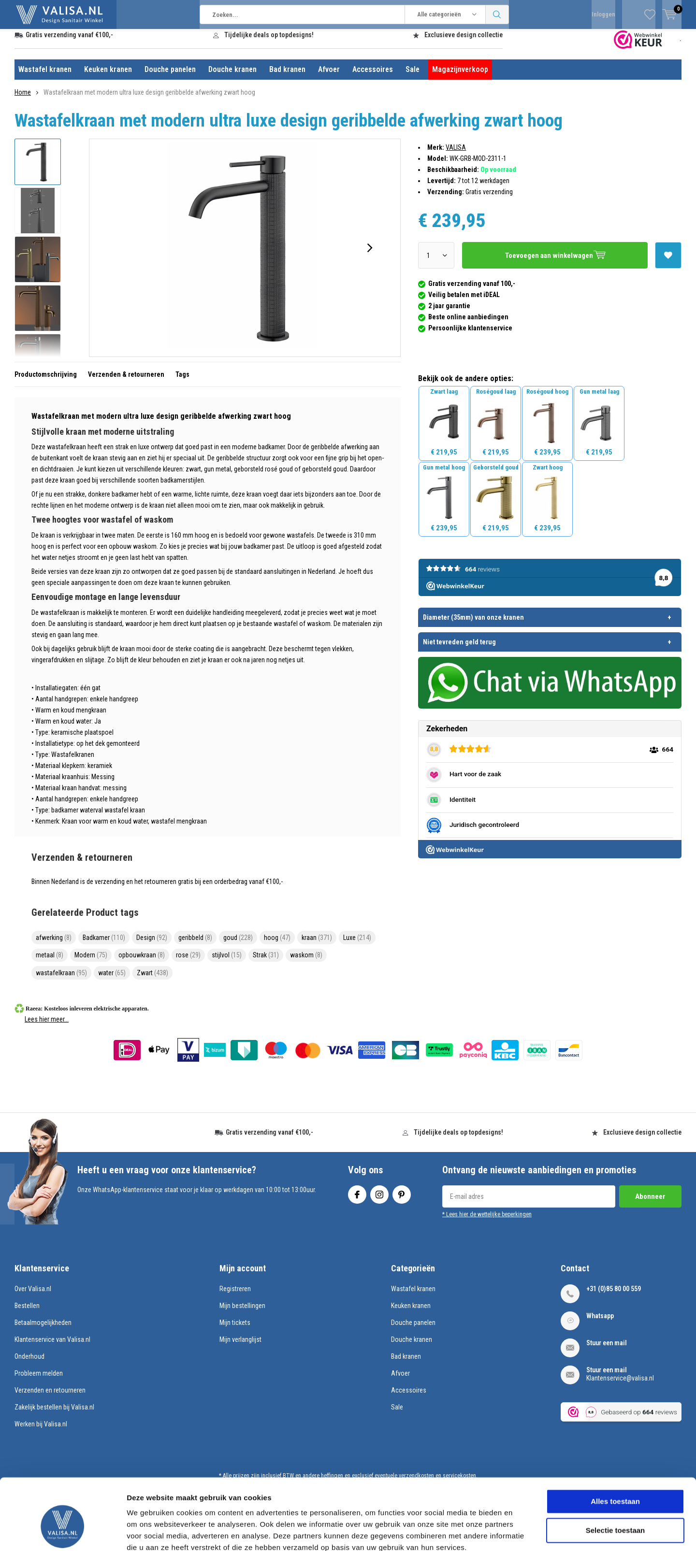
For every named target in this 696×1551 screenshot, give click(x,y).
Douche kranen (232, 76)
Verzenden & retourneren (126, 381)
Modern (90, 962)
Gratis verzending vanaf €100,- (69, 42)
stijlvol (227, 962)
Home (22, 99)
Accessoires (372, 76)
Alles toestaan (615, 1447)
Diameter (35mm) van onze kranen (473, 624)
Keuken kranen (108, 76)
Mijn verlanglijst (240, 1347)
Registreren (235, 1296)
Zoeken (497, 14)
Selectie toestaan (615, 1476)
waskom (306, 962)
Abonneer (650, 1203)
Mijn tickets (234, 1330)
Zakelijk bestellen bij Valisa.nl (54, 1414)
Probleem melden (38, 1380)
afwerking (54, 945)
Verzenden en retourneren (50, 1397)
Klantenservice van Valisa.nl (52, 1347)
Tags (182, 381)
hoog (277, 945)
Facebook (357, 1200)
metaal (49, 962)
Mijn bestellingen (242, 1313)
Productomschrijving (45, 381)
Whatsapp (600, 1323)
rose (188, 962)
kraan (317, 945)
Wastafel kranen (45, 76)
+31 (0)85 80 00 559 (613, 1296)
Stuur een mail (606, 1350)
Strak (266, 962)
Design (151, 945)
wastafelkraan (61, 980)
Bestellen (27, 1313)
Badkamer (104, 945)
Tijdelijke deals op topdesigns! (269, 42)
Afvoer (329, 76)
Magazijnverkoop (460, 76)
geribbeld (195, 945)
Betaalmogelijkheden (43, 1330)
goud (238, 945)
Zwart (152, 980)
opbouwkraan (141, 962)
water (112, 980)
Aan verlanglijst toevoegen (668, 259)
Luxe (357, 945)
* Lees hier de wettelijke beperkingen (487, 1221)
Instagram (379, 1200)
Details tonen (522, 1532)
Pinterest (401, 1200)
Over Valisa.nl (32, 1296)
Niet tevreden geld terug (459, 649)
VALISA (456, 154)
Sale (413, 76)
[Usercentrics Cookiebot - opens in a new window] (62, 1532)
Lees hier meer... (47, 1026)
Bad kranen (287, 76)
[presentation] (369, 255)
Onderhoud (29, 1363)
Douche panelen (170, 76)
